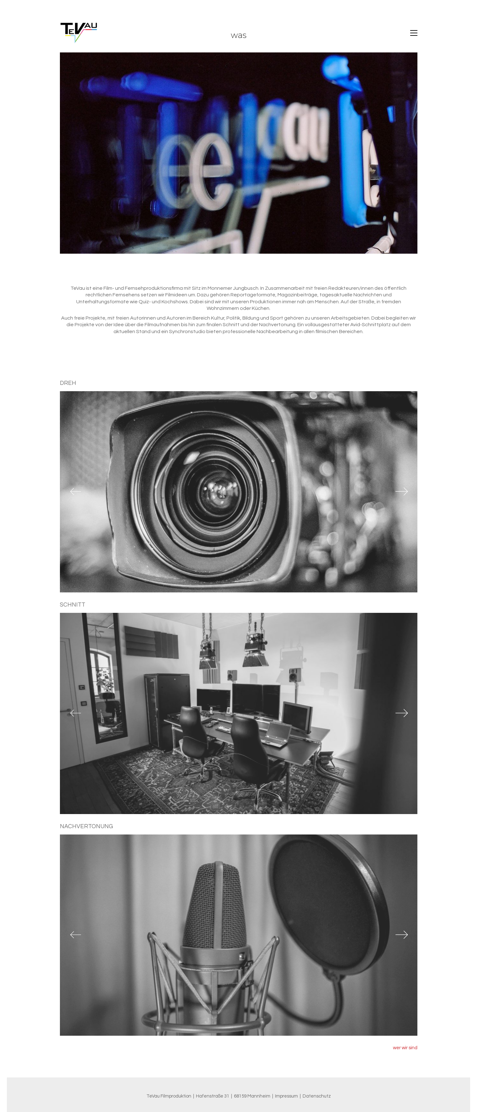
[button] (413, 33)
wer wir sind (405, 1051)
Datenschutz (317, 1096)
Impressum (286, 1096)
